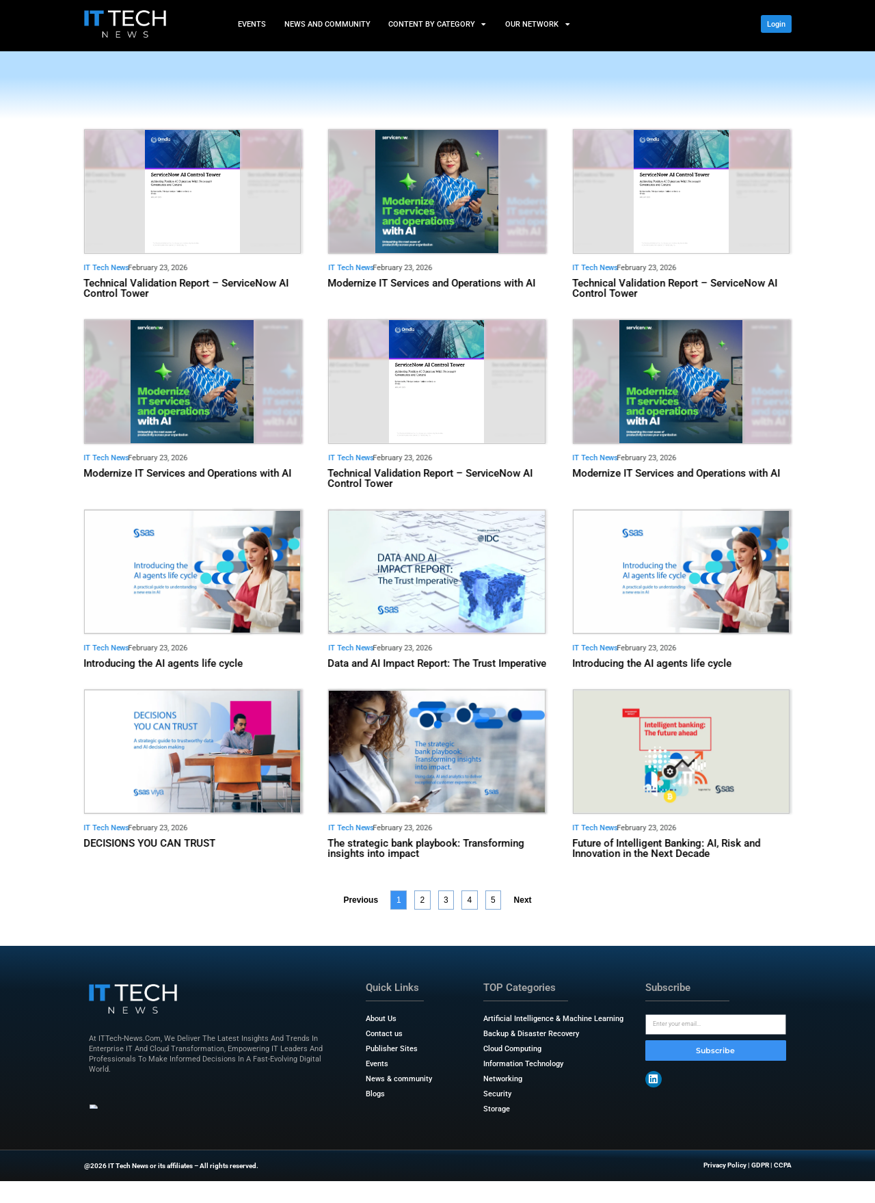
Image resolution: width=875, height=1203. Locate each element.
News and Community (327, 23)
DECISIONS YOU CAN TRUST (149, 843)
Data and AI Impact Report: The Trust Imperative (437, 663)
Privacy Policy (724, 1165)
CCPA (783, 1165)
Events (252, 23)
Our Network (538, 24)
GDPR (760, 1165)
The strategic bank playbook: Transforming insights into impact (426, 848)
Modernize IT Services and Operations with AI (432, 283)
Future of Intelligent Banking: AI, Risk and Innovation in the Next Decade (666, 848)
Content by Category (437, 24)
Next (523, 900)
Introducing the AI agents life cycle (163, 663)
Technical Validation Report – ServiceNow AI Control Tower (185, 288)
